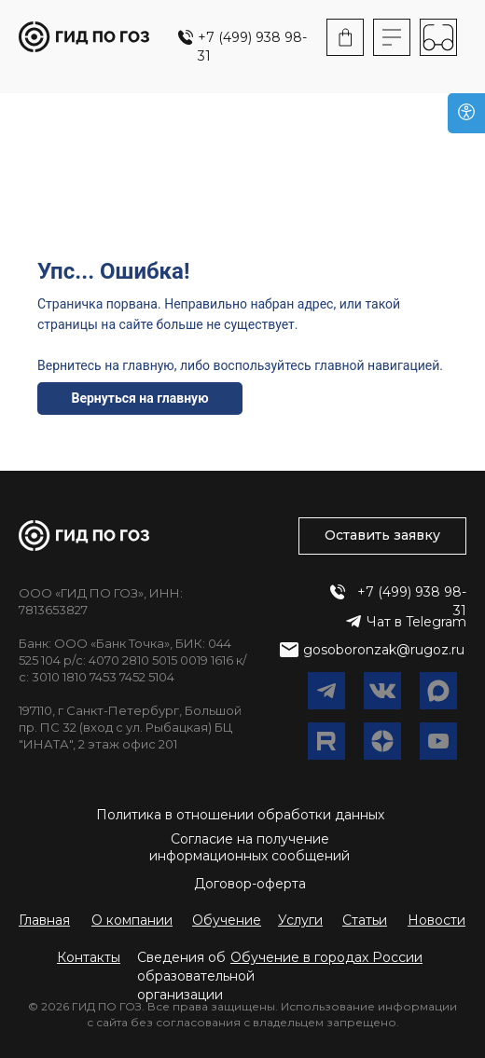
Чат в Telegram (416, 621)
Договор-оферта (250, 883)
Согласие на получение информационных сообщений (249, 847)
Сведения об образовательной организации (196, 976)
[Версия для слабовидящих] (466, 113)
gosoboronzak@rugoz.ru (383, 649)
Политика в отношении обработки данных (240, 814)
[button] (326, 957)
